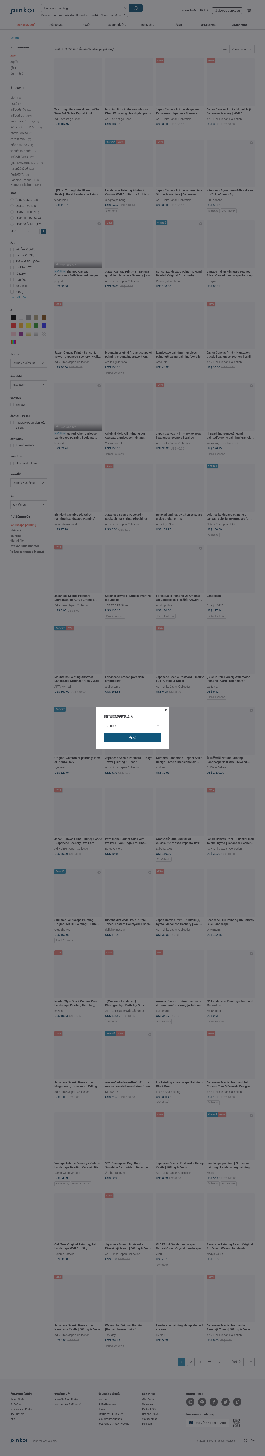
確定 (132, 737)
